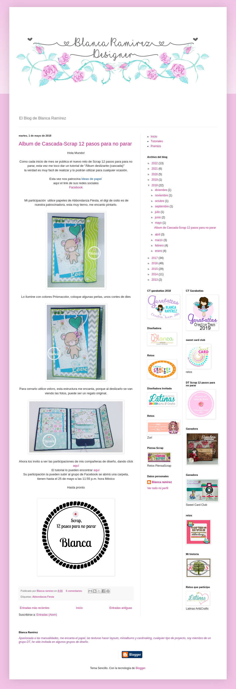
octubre (160, 201)
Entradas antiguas (120, 608)
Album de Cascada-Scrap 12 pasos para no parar (75, 144)
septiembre (162, 206)
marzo (159, 240)
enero (159, 251)
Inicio (79, 608)
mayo (159, 222)
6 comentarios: (74, 590)
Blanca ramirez (162, 482)
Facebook (76, 187)
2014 (155, 274)
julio (158, 212)
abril (158, 234)
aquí (76, 465)
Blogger (140, 668)
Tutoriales (157, 141)
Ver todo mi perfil (157, 488)
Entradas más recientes (34, 608)
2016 (155, 263)
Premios (156, 146)
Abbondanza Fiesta (43, 596)
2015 (155, 269)
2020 (155, 174)
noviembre (162, 195)
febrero (159, 245)
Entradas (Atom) (46, 614)
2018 (155, 185)
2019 (155, 179)
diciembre (161, 190)
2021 (155, 168)
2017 (155, 258)
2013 (155, 279)
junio (158, 217)
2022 (155, 163)
